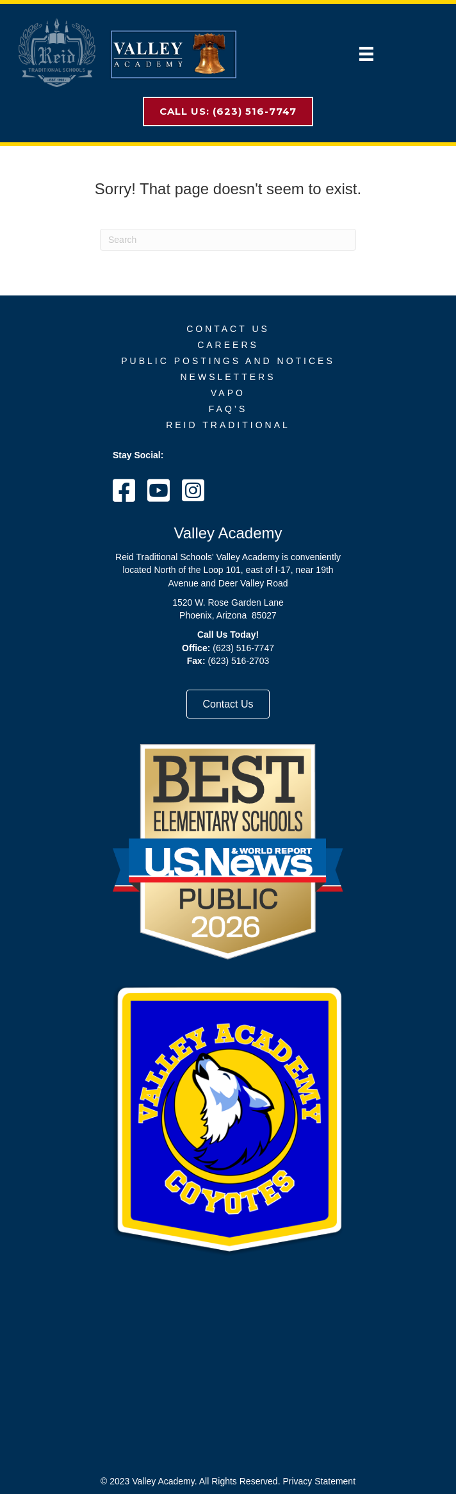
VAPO (228, 393)
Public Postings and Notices (228, 361)
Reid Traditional (228, 425)
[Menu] (366, 54)
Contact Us (228, 329)
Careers (228, 345)
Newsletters (227, 377)
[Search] (228, 240)
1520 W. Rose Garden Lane (228, 602)
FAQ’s (228, 409)
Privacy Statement (318, 1481)
